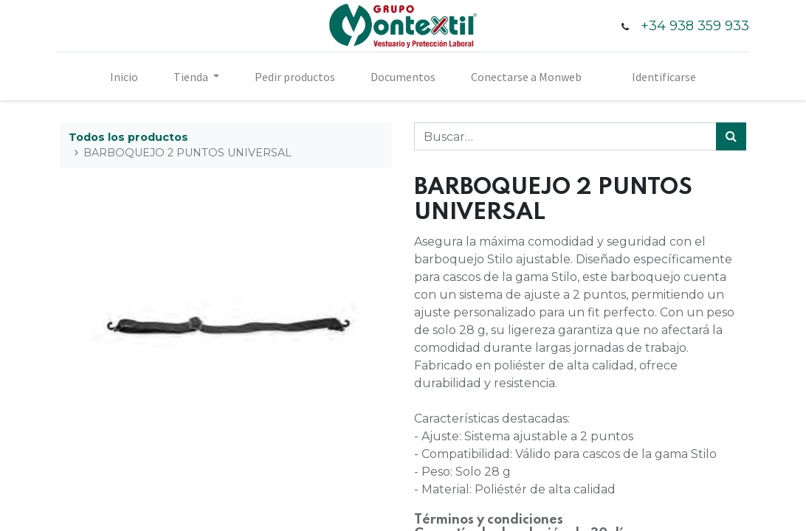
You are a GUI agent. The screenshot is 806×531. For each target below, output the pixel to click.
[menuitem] (124, 76)
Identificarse (664, 76)
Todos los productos (128, 137)
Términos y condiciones (488, 520)
